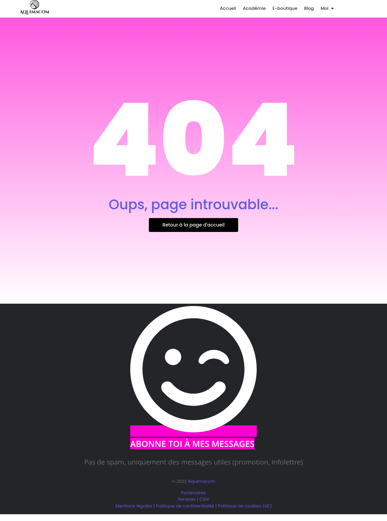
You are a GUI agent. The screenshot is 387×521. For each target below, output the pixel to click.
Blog (309, 8)
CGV (204, 499)
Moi (326, 8)
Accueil (228, 8)
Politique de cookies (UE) (245, 506)
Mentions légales (133, 506)
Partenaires (193, 493)
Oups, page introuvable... (193, 204)
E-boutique (284, 8)
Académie (254, 8)
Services (187, 499)
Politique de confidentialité (185, 506)
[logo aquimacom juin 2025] (34, 7)
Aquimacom (201, 481)
